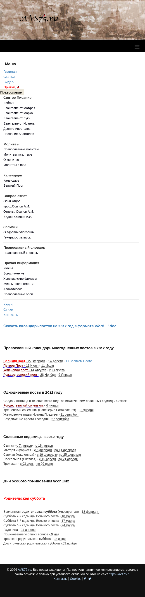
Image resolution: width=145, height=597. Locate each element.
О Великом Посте (79, 361)
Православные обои (18, 294)
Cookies (75, 578)
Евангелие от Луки (16, 118)
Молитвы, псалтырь (17, 154)
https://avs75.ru (120, 574)
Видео (8, 82)
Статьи (9, 77)
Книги (7, 304)
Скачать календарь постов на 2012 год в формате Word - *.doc (59, 326)
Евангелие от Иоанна (18, 123)
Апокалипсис (12, 289)
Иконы (8, 268)
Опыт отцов (11, 201)
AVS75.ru (24, 569)
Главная (10, 71)
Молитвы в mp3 (14, 165)
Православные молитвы (21, 149)
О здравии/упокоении (19, 232)
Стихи (8, 309)
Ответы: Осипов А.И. (18, 211)
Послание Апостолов (18, 134)
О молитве (11, 159)
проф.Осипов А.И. (16, 206)
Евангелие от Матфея (19, 108)
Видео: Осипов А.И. (17, 217)
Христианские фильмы (20, 278)
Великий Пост (13, 185)
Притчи (11, 87)
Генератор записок (17, 237)
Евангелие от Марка (18, 113)
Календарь (11, 180)
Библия (8, 103)
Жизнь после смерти (18, 284)
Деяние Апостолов (17, 128)
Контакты (10, 315)
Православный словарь (20, 253)
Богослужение (13, 273)
